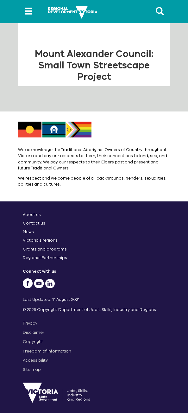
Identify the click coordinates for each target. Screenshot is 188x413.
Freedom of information (47, 351)
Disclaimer (33, 332)
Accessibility (35, 360)
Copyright (33, 341)
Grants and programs (45, 249)
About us (32, 214)
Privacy (30, 323)
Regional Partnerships (45, 257)
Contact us (34, 223)
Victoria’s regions (40, 240)
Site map (32, 369)
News (28, 231)
